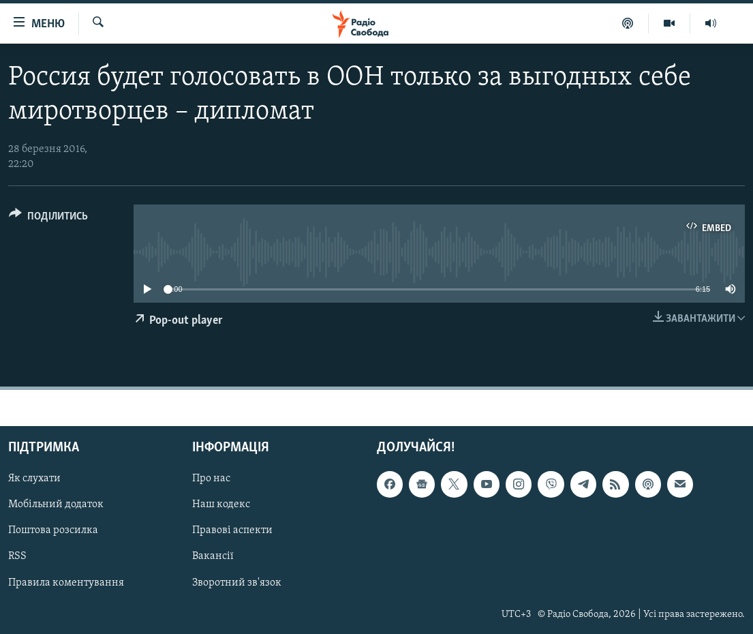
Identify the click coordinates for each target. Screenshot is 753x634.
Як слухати (34, 479)
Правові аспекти (232, 531)
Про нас (211, 479)
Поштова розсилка (53, 531)
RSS (17, 557)
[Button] (48, 218)
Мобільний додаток (56, 505)
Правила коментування (66, 582)
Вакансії (213, 557)
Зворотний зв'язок (236, 582)
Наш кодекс (221, 505)
